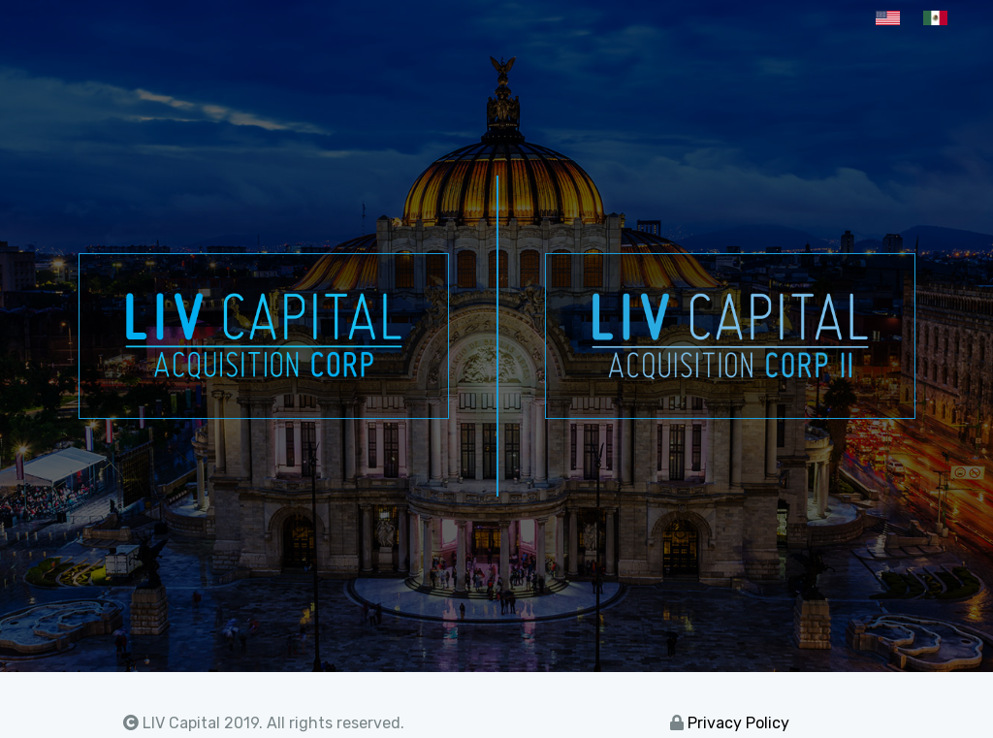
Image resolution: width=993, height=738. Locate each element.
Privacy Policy (738, 723)
